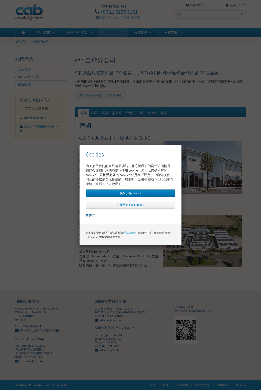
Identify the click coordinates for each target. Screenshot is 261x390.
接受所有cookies (130, 193)
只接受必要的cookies (130, 204)
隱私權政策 (130, 233)
